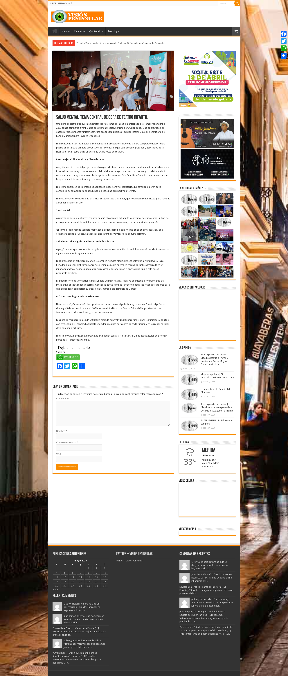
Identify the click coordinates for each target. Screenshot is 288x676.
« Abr (55, 589)
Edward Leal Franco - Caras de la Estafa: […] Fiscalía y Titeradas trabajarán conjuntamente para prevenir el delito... (79, 631)
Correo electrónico (67, 442)
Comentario (62, 398)
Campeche (79, 31)
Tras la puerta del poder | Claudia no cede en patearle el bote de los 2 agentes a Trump (217, 407)
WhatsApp (71, 357)
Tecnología (113, 31)
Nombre (61, 431)
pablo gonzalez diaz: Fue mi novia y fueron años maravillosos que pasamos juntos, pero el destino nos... (84, 644)
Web (58, 453)
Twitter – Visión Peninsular (134, 554)
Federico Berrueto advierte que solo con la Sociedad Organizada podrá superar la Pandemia (120, 43)
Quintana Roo (96, 31)
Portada (55, 31)
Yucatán (66, 31)
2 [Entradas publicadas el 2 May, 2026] (96, 568)
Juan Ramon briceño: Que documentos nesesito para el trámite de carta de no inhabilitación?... (84, 619)
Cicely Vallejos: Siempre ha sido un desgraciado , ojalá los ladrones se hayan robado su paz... (82, 607)
